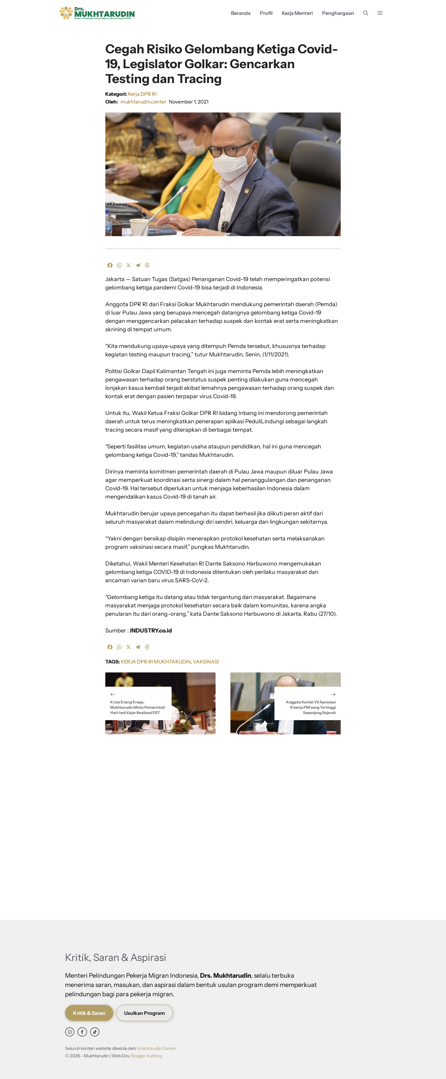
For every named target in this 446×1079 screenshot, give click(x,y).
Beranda (241, 13)
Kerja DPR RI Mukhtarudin (156, 661)
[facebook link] (82, 1032)
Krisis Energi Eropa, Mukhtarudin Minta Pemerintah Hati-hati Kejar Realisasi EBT (137, 707)
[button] (366, 13)
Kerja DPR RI (142, 94)
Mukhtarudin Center (156, 1048)
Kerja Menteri (297, 13)
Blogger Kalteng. (147, 1056)
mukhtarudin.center (143, 102)
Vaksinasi (206, 661)
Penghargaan (338, 13)
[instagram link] (69, 1032)
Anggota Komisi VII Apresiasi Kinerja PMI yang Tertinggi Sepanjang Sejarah (311, 707)
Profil (266, 13)
